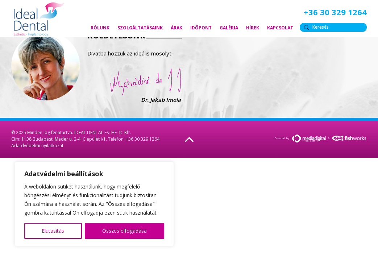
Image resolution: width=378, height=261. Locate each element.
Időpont (201, 28)
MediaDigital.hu (309, 138)
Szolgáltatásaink (140, 28)
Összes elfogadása (124, 230)
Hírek (252, 28)
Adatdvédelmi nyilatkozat (37, 145)
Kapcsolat (280, 28)
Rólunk (100, 28)
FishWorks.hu (349, 138)
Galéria (229, 28)
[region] (94, 204)
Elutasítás (53, 230)
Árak (176, 28)
